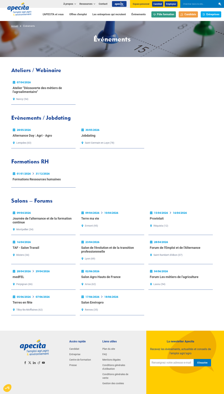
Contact (103, 3)
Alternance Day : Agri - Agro (32, 135)
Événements (138, 14)
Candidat (157, 4)
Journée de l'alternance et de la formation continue (42, 220)
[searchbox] (196, 4)
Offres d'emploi (78, 14)
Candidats (188, 14)
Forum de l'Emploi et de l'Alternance (175, 247)
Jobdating (88, 135)
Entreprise (74, 354)
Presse (73, 365)
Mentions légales (111, 359)
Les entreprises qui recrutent (109, 14)
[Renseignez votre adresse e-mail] (172, 362)
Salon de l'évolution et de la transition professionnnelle (107, 249)
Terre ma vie (90, 218)
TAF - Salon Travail (26, 247)
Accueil (14, 26)
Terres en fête (22, 302)
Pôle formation (163, 14)
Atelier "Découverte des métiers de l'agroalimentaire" (37, 90)
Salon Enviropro (92, 302)
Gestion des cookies (113, 383)
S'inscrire (202, 362)
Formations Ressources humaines (37, 179)
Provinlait (157, 218)
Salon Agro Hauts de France (101, 277)
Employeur (171, 4)
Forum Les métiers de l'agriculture (174, 277)
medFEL (18, 277)
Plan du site (108, 348)
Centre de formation (80, 359)
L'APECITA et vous (53, 14)
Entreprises (211, 14)
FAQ (104, 354)
